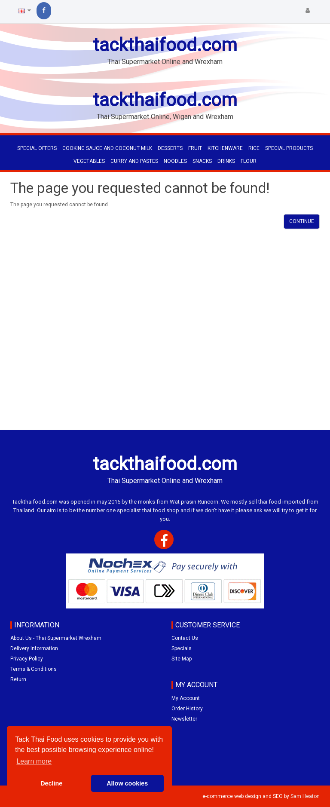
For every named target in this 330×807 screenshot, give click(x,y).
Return (18, 679)
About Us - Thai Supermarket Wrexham (55, 638)
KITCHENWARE (225, 148)
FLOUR (249, 161)
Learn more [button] (34, 761)
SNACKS (202, 161)
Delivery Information (34, 648)
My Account (185, 698)
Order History (187, 709)
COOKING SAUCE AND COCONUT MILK (107, 148)
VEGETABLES (89, 161)
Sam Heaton (305, 796)
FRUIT (195, 148)
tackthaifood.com (165, 44)
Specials (181, 648)
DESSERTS (170, 148)
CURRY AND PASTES (134, 161)
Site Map (181, 659)
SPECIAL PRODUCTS (289, 148)
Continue (301, 221)
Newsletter (184, 719)
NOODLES (175, 161)
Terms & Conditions (33, 669)
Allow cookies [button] (127, 783)
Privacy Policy (26, 659)
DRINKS (226, 161)
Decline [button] (51, 783)
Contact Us (184, 638)
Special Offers (37, 148)
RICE (254, 148)
